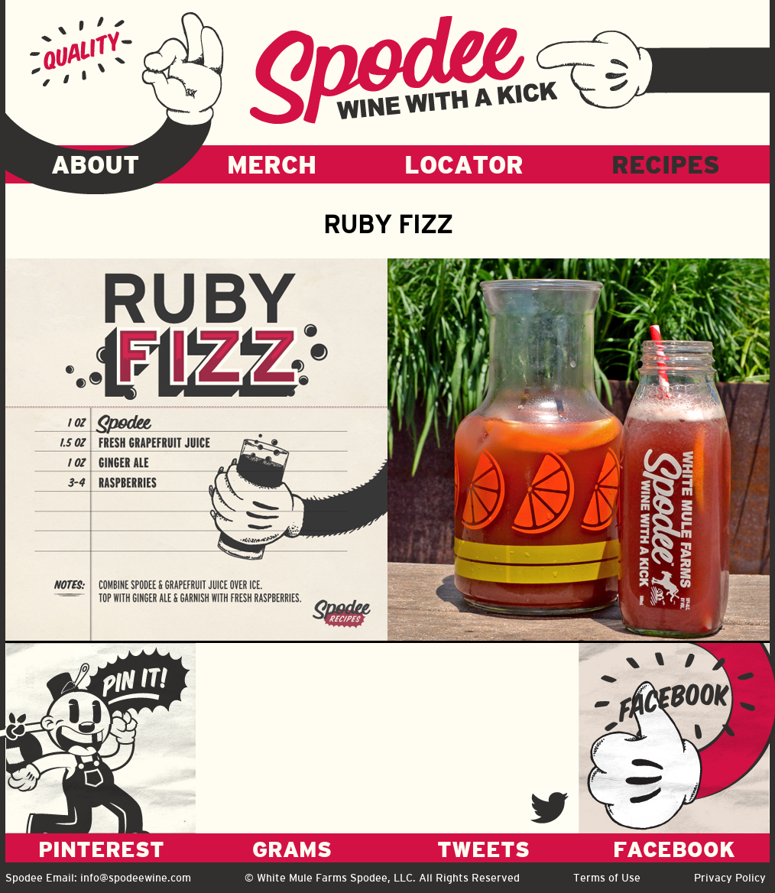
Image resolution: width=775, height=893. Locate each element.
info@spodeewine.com (135, 878)
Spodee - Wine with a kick (403, 69)
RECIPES (665, 164)
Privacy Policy (730, 878)
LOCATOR (464, 164)
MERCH (271, 164)
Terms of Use (606, 878)
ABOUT (95, 164)
